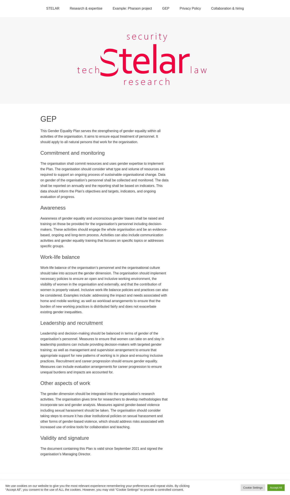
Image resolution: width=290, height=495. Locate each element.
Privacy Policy (190, 8)
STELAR (52, 8)
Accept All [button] (276, 487)
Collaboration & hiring (227, 8)
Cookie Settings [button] (253, 487)
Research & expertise (86, 8)
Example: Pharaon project (132, 8)
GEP (165, 8)
